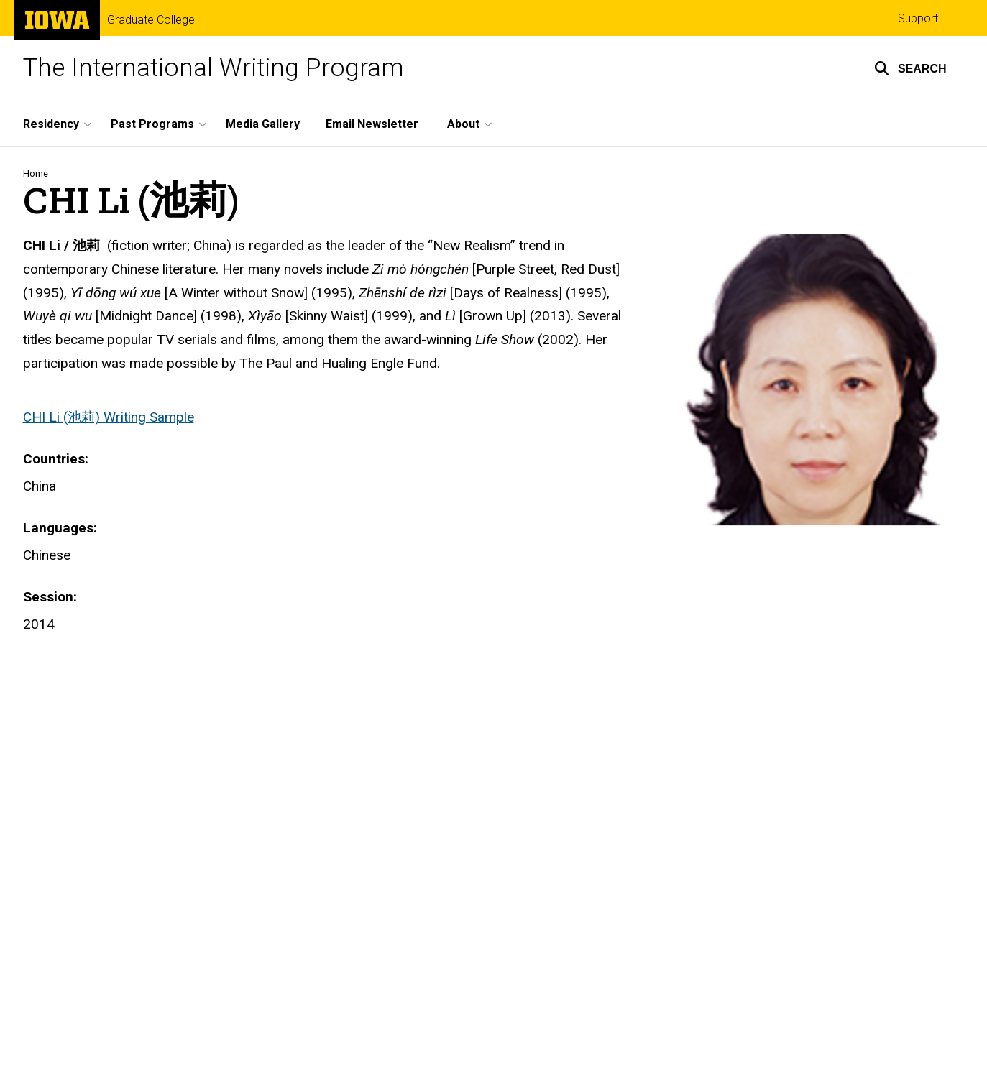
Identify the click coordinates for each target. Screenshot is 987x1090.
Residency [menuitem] (51, 124)
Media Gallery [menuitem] (263, 124)
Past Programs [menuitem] (152, 124)
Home (35, 173)
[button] (910, 68)
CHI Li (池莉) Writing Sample (108, 417)
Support (918, 18)
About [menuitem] (463, 124)
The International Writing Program (213, 67)
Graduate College (151, 20)
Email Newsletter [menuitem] (372, 124)
